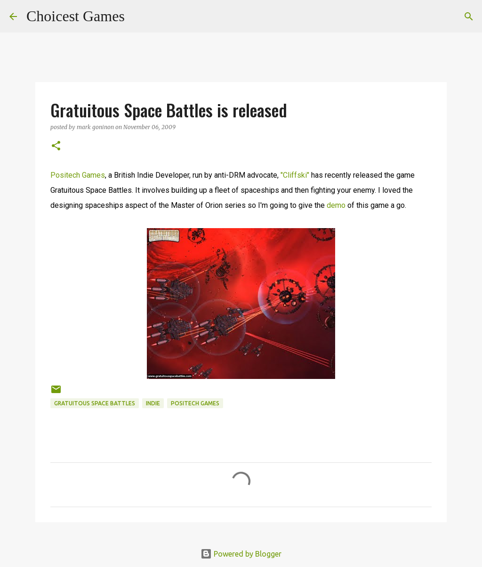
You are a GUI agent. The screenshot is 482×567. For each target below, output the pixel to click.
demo (336, 205)
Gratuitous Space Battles (94, 403)
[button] (56, 146)
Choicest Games (75, 16)
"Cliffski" (295, 175)
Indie (153, 403)
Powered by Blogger (241, 554)
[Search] (138, 16)
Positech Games (77, 175)
